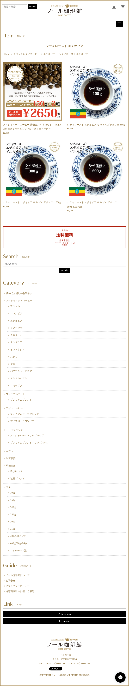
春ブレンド (16, 471)
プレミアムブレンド (21, 400)
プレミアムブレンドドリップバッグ (29, 442)
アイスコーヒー (14, 408)
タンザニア (16, 342)
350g (12, 529)
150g (12, 500)
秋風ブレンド (17, 478)
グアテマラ (16, 328)
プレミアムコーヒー (17, 394)
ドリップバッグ (14, 430)
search (32, 6)
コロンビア (16, 313)
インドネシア (17, 349)
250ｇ (13, 514)
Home (7, 54)
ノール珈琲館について (18, 575)
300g (12, 521)
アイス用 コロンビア (22, 421)
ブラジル (15, 306)
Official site (64, 614)
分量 (8, 487)
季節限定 (11, 466)
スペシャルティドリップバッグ (27, 435)
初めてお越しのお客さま (19, 293)
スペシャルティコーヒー (26, 54)
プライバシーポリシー (18, 586)
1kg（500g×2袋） (19, 550)
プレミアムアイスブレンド (24, 414)
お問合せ (10, 580)
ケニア (13, 364)
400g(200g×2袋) (18, 536)
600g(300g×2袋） (19, 543)
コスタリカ (16, 335)
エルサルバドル (18, 378)
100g (12, 493)
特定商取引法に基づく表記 (20, 591)
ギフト (9, 451)
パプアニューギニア (21, 371)
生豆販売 (11, 458)
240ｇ (13, 507)
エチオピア (49, 54)
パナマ (13, 356)
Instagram (64, 621)
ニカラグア (16, 385)
